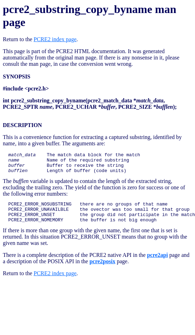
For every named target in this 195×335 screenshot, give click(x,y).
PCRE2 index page (55, 39)
